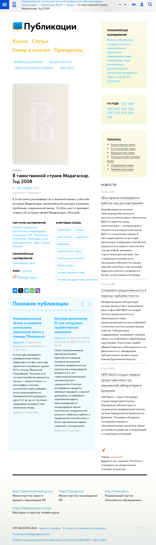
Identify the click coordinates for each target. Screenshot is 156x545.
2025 (110, 108)
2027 (124, 103)
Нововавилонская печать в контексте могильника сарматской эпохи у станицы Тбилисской (29, 327)
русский (27, 270)
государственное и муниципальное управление (119, 48)
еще (109, 116)
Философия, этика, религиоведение (30, 240)
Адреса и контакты (50, 528)
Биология (18, 246)
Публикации (50, 26)
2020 (117, 112)
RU (120, 4)
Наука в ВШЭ (67, 67)
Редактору (141, 527)
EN (125, 4)
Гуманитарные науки (123, 144)
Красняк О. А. (62, 338)
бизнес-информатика (120, 39)
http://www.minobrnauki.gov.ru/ (33, 491)
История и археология (25, 227)
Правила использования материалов (33, 67)
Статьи (40, 41)
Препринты (68, 49)
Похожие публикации (40, 303)
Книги (20, 41)
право (111, 76)
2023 (124, 108)
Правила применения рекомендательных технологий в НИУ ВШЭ (51, 540)
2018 (131, 112)
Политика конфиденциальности (31, 534)
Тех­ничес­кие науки (122, 169)
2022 (131, 108)
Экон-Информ (24, 188)
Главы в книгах (31, 49)
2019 (124, 112)
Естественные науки (123, 148)
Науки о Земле (42, 242)
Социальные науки (122, 165)
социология (123, 76)
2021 (110, 112)
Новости (108, 185)
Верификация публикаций (28, 61)
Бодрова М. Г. (20, 342)
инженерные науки (118, 60)
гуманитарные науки (119, 56)
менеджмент (130, 72)
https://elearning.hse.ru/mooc (32, 508)
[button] (29, 310)
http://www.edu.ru (117, 491)
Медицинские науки (123, 152)
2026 (131, 103)
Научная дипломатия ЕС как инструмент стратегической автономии (70, 325)
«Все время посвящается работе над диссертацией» (122, 200)
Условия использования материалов (84, 528)
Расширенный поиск (60, 61)
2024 (117, 108)
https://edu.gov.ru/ (71, 491)
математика (114, 72)
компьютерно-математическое (117, 66)
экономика (113, 81)
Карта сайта (99, 540)
